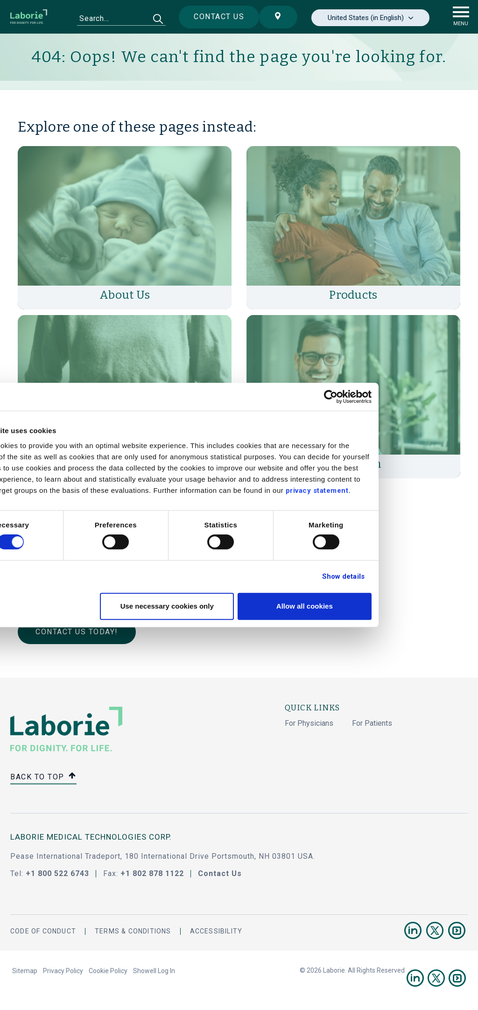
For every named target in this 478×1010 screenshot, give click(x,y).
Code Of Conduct (43, 931)
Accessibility (216, 931)
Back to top (43, 777)
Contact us (215, 16)
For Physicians (309, 723)
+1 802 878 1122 (152, 873)
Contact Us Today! (76, 631)
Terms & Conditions (133, 931)
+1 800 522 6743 (57, 873)
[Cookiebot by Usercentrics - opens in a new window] (401, 397)
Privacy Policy (63, 971)
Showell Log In (154, 971)
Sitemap (24, 971)
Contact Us (220, 873)
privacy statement (387, 490)
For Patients (372, 723)
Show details (414, 576)
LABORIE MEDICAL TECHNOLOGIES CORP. (91, 837)
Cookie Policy (108, 971)
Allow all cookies (375, 606)
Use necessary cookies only (237, 606)
